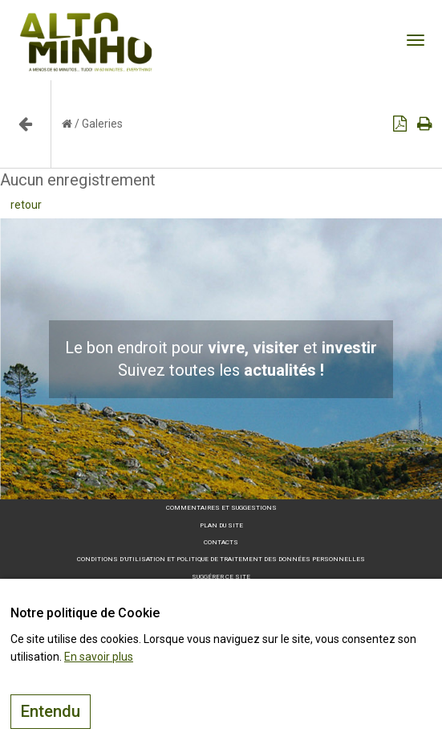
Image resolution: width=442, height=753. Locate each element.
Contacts (221, 542)
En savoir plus (98, 656)
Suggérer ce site (221, 576)
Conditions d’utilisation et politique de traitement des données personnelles (221, 559)
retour (26, 204)
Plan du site (221, 525)
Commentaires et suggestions (221, 507)
